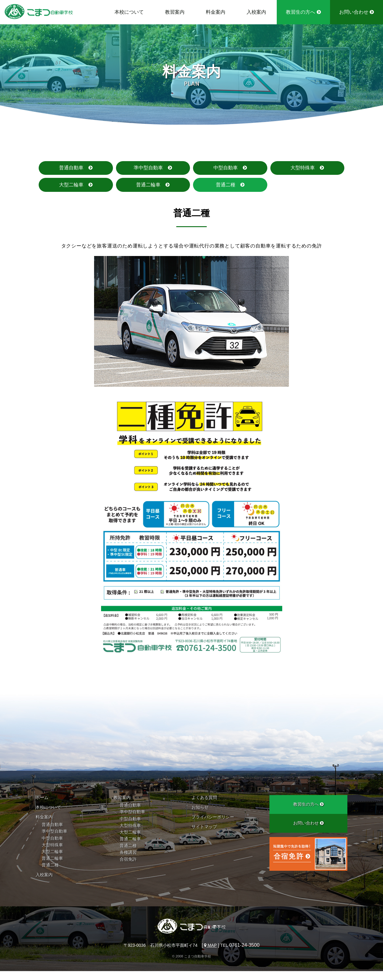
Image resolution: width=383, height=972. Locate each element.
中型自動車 (225, 168)
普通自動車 (71, 168)
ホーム (42, 798)
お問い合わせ (356, 12)
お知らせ (200, 808)
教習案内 (174, 12)
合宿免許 (128, 859)
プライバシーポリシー (212, 817)
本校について (129, 12)
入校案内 (256, 12)
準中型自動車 (148, 168)
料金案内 (215, 12)
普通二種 (225, 185)
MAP (210, 946)
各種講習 (128, 853)
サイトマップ (204, 827)
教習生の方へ (303, 12)
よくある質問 (204, 798)
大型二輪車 (71, 185)
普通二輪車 (148, 185)
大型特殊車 (302, 168)
